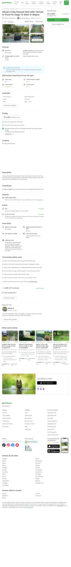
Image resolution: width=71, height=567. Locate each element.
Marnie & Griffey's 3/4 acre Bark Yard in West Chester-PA (60, 346)
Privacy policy (5, 421)
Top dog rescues (33, 2)
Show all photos (37, 40)
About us (4, 412)
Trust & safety (6, 415)
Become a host (55, 2)
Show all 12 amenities (10, 105)
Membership (28, 418)
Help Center (5, 426)
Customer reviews (30, 423)
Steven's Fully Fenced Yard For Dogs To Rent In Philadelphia (26, 346)
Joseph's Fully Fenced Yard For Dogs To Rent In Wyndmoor (9, 346)
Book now (58, 19)
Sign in (61, 2)
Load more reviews (9, 298)
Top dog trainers (41, 2)
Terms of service (6, 418)
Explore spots (28, 415)
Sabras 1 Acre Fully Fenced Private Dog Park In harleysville (42, 346)
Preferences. (30, 507)
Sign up (66, 2)
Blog (22, 2)
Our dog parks (16, 2)
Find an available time (58, 24)
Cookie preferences (7, 423)
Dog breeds (48, 2)
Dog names (27, 2)
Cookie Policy (60, 505)
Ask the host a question (10, 319)
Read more (40, 199)
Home (26, 412)
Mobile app (28, 429)
